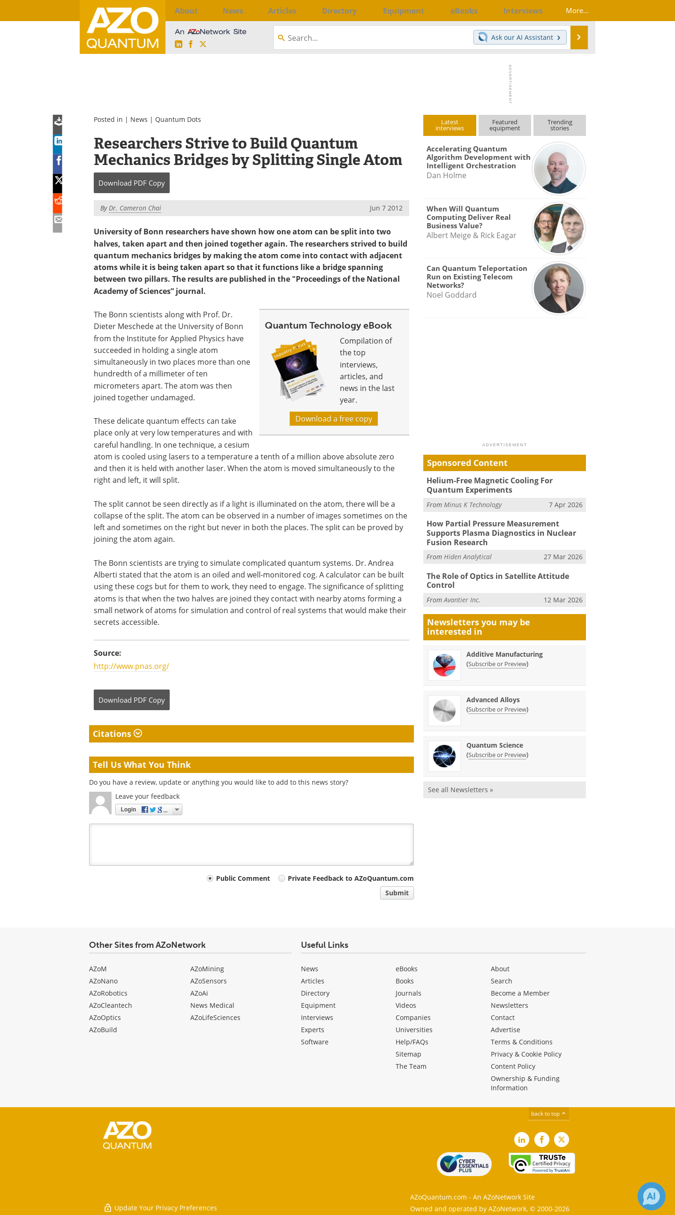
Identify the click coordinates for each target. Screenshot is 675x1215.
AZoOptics (105, 1017)
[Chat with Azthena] (652, 1196)
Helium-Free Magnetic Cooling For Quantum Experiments (504, 484)
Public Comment (243, 878)
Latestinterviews (449, 125)
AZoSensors (208, 980)
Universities (414, 1029)
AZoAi (199, 993)
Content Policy (513, 1066)
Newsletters (509, 1005)
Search (501, 980)
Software (315, 1041)
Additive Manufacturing (504, 648)
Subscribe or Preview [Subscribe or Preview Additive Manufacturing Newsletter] (497, 657)
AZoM (98, 968)
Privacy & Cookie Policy (526, 1054)
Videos (406, 1005)
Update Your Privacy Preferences (160, 1203)
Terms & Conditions (522, 1041)
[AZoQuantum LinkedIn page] (178, 44)
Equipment (318, 1005)
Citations (117, 733)
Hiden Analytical (468, 552)
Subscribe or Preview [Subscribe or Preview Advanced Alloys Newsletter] (497, 703)
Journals (408, 993)
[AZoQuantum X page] (203, 44)
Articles (312, 980)
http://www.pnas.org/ (131, 666)
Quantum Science (494, 739)
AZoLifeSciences (215, 1017)
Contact (503, 1017)
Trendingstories (560, 125)
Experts (312, 1029)
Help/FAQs (412, 1041)
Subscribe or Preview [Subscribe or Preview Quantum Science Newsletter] (497, 748)
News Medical (212, 1005)
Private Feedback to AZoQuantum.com (351, 878)
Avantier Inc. (462, 593)
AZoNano (103, 980)
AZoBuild (103, 1029)
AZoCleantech (110, 1005)
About (500, 968)
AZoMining (207, 968)
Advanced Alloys (493, 693)
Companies (413, 1017)
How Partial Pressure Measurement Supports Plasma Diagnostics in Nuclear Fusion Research (506, 530)
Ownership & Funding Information (525, 1083)
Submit (397, 892)
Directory (315, 993)
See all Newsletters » (460, 783)
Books (405, 980)
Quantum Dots (178, 119)
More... (570, 10)
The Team (411, 1066)
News (139, 119)
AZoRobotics (108, 993)
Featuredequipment (504, 125)
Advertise (505, 1029)
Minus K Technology (473, 502)
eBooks (407, 968)
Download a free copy (333, 418)
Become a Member (520, 993)
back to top (549, 1114)
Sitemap (408, 1054)
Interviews (317, 1017)
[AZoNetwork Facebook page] (191, 44)
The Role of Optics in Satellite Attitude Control (495, 576)
